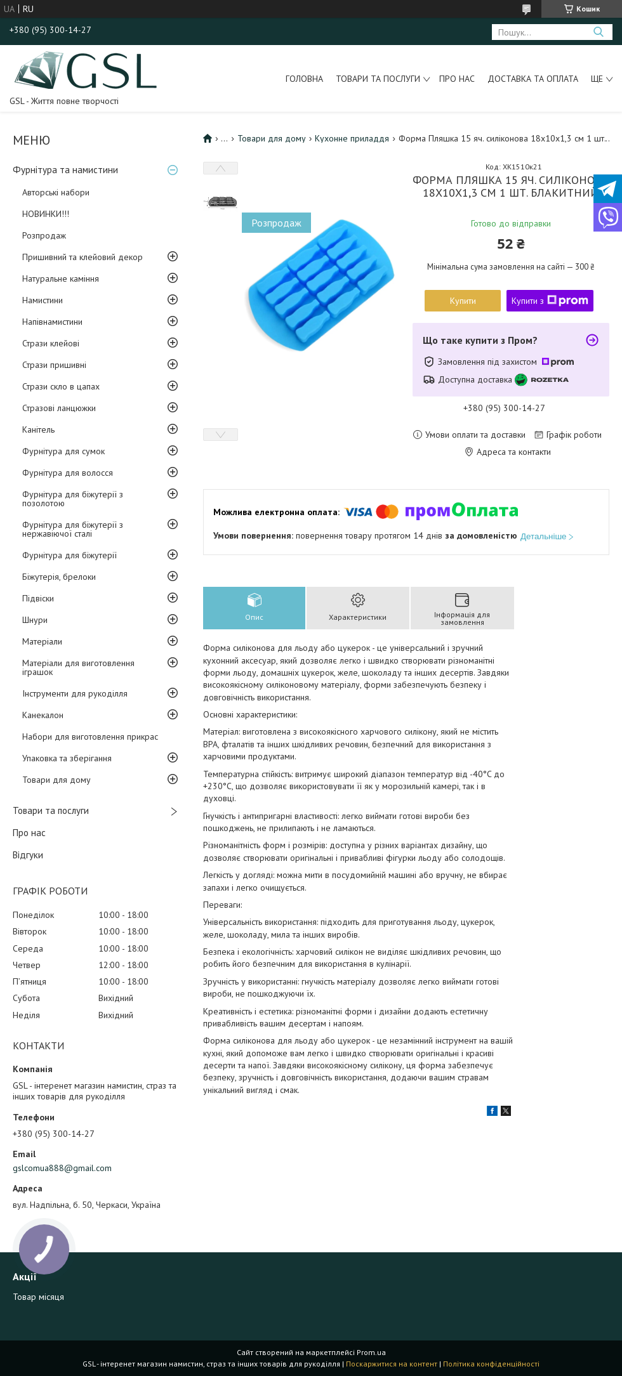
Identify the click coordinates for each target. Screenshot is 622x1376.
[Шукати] (598, 32)
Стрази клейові (50, 343)
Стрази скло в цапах (61, 386)
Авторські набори (55, 192)
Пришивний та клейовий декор (82, 257)
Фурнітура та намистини (65, 170)
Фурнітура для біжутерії (69, 555)
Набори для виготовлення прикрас (90, 736)
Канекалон (42, 715)
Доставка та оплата (532, 78)
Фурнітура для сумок (63, 451)
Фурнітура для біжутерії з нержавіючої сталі (72, 529)
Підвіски (38, 598)
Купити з (550, 300)
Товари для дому (56, 779)
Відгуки (28, 855)
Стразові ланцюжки (59, 408)
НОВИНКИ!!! (45, 214)
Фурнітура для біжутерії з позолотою (72, 498)
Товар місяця (38, 1296)
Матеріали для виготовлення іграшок (78, 667)
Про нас (457, 78)
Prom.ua (371, 1352)
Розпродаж (44, 235)
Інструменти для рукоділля (75, 693)
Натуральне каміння (60, 278)
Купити (463, 300)
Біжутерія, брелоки (59, 576)
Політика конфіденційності (491, 1363)
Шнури (35, 620)
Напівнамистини (52, 321)
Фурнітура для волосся (67, 472)
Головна (304, 78)
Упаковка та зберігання (67, 758)
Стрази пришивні (54, 364)
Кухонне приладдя (352, 138)
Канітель (38, 429)
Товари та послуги (378, 78)
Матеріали (42, 641)
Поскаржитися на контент (391, 1363)
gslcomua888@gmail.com (62, 1168)
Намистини (42, 300)
